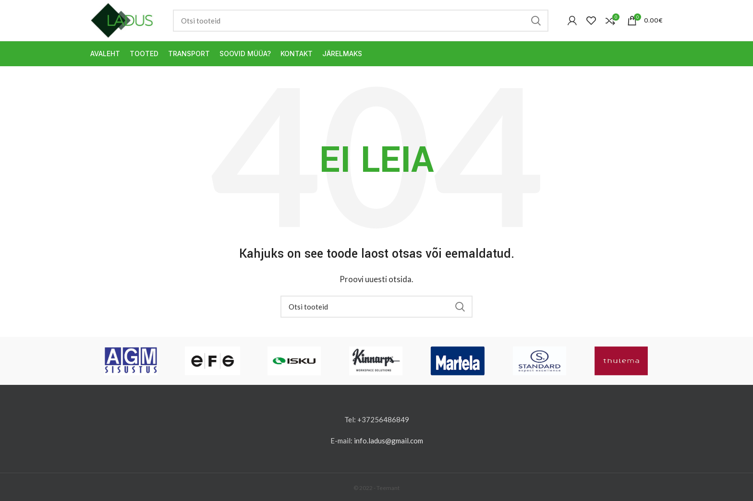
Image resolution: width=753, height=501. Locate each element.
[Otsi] (360, 21)
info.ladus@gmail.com (388, 440)
